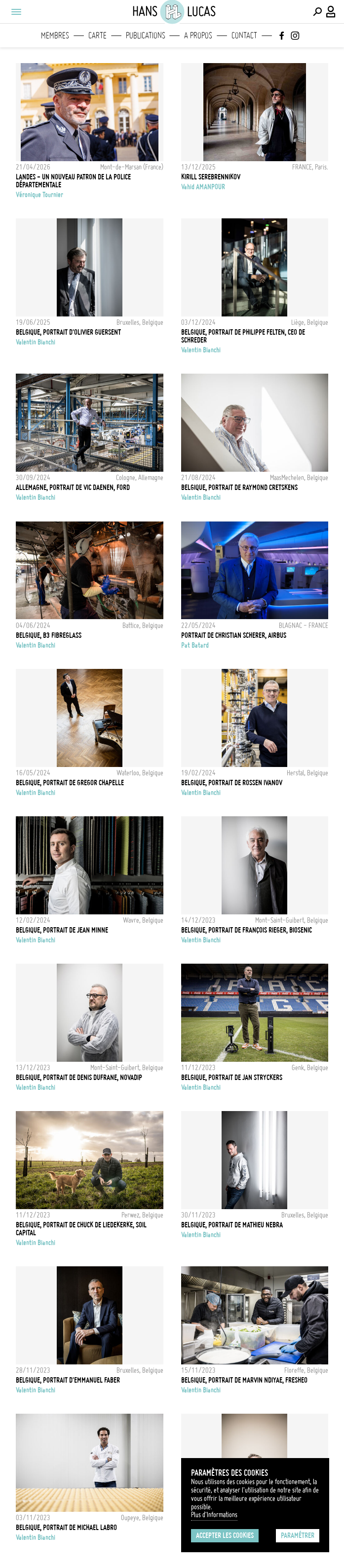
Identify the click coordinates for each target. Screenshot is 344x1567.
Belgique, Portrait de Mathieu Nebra (232, 1225)
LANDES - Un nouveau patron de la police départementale (73, 181)
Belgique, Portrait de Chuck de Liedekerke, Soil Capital (81, 1229)
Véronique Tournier (39, 194)
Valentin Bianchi (35, 342)
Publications (145, 35)
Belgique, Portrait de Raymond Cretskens (239, 487)
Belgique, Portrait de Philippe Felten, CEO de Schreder (243, 336)
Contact (244, 35)
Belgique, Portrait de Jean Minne (62, 930)
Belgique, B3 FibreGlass (48, 635)
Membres (55, 35)
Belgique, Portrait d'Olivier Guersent (68, 332)
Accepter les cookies (225, 1535)
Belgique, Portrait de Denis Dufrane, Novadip (79, 1077)
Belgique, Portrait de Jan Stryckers (231, 1077)
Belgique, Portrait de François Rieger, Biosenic (246, 930)
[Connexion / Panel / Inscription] (331, 12)
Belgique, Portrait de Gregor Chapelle (70, 783)
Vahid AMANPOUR (203, 186)
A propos (198, 35)
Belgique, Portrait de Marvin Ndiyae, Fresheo (244, 1380)
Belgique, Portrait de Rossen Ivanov (231, 783)
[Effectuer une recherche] (317, 12)
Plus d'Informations (214, 1514)
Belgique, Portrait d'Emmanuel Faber (68, 1380)
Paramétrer (297, 1535)
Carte (97, 35)
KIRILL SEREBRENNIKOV (210, 177)
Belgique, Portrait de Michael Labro (66, 1528)
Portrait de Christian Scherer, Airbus (233, 635)
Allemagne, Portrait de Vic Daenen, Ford (73, 487)
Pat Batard (195, 645)
